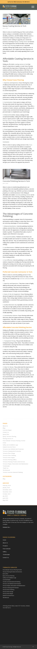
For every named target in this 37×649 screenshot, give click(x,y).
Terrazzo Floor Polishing (9, 455)
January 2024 (6, 487)
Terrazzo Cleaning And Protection (12, 451)
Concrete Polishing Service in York (16, 181)
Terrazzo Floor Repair (9, 457)
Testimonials (6, 466)
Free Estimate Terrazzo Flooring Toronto (14, 440)
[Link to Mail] (33, 646)
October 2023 (6, 494)
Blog (4, 428)
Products (5, 546)
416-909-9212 (26, 2)
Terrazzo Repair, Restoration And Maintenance (15, 464)
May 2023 (5, 500)
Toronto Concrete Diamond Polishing (13, 472)
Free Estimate (6, 548)
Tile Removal (6, 470)
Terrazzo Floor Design (9, 453)
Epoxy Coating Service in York (14, 26)
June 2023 (5, 498)
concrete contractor (25, 278)
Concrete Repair (7, 430)
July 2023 (5, 496)
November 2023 (7, 492)
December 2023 (7, 489)
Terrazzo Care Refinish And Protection (13, 449)
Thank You (5, 468)
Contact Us (6, 432)
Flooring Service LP (8, 438)
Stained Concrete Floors (9, 447)
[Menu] (32, 7)
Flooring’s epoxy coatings (9, 120)
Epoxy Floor (6, 434)
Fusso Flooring (10, 383)
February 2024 (7, 485)
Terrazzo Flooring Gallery (9, 459)
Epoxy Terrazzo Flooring (9, 436)
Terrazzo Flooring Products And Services (14, 462)
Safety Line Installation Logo (10, 445)
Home (4, 443)
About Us (5, 426)
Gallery (5, 551)
